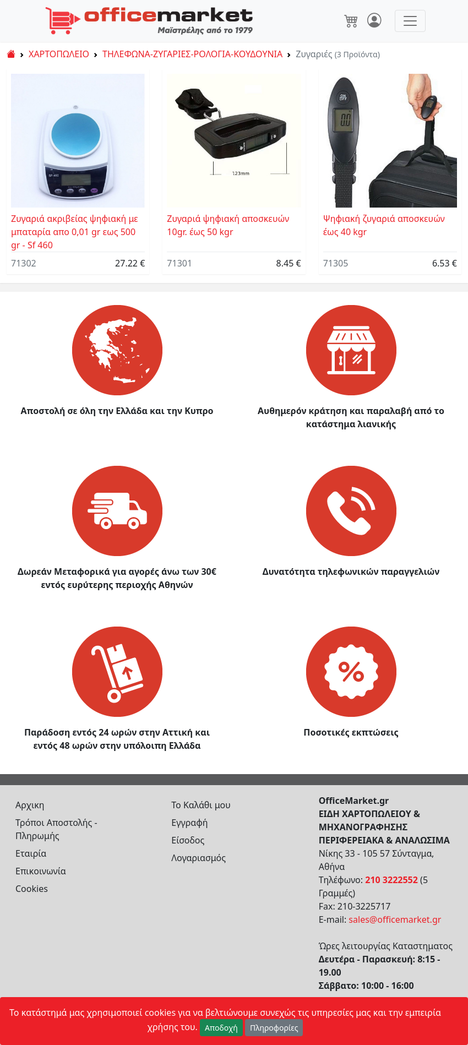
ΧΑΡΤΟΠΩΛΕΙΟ (59, 54)
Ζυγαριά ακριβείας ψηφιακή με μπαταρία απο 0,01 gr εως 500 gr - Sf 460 (74, 232)
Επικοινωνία (40, 871)
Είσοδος (187, 840)
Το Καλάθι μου (201, 805)
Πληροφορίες (274, 1027)
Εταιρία (30, 853)
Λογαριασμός (198, 858)
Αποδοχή (221, 1027)
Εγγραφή (189, 823)
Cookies (31, 889)
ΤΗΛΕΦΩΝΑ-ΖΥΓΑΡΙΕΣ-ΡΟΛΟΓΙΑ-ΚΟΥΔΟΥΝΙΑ (192, 54)
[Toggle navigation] (410, 21)
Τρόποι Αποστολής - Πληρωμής (56, 829)
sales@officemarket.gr (395, 919)
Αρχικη (30, 805)
